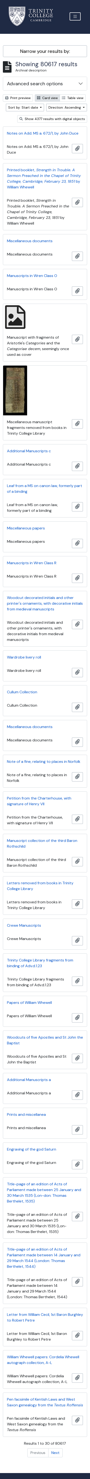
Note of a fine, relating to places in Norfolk (43, 761)
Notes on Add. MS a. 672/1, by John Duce (42, 133)
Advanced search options (35, 83)
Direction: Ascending (65, 107)
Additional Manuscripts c (29, 450)
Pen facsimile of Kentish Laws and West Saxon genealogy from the (45, 1402)
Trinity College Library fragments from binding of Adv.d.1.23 (40, 963)
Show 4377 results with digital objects (52, 119)
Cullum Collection (22, 691)
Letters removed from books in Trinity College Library (40, 885)
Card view (47, 98)
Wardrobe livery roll (24, 657)
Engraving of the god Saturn (31, 1149)
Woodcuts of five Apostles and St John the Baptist (45, 1040)
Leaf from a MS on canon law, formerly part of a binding (44, 488)
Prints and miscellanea (26, 1114)
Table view (73, 98)
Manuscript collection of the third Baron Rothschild (42, 843)
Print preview (18, 98)
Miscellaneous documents (30, 240)
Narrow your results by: (45, 51)
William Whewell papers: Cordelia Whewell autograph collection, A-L (43, 1359)
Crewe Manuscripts (24, 925)
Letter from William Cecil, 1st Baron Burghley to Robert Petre (45, 1317)
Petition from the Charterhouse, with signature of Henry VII (39, 801)
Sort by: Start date (23, 107)
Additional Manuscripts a (29, 1079)
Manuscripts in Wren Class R (31, 562)
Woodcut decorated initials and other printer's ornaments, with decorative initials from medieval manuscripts (45, 603)
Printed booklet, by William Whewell (44, 178)
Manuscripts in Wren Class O (32, 275)
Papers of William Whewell (29, 1002)
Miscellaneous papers (26, 528)
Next (55, 1452)
